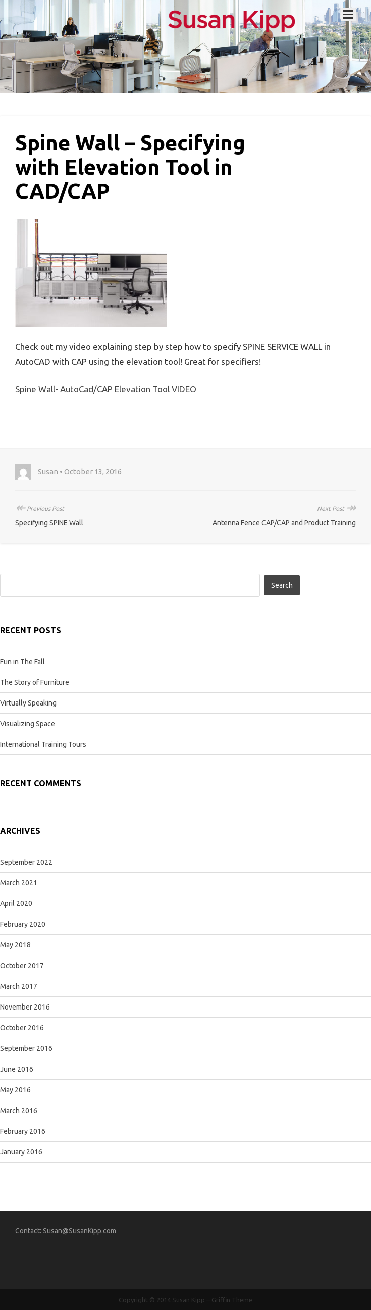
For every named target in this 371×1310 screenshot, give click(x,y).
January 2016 (21, 1152)
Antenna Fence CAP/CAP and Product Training (284, 523)
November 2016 (25, 1007)
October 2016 (22, 1028)
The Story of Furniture (34, 682)
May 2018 (15, 945)
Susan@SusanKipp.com (79, 1231)
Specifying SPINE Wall (49, 523)
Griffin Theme (231, 1299)
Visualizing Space (27, 724)
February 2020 (22, 924)
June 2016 (16, 1069)
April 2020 (16, 903)
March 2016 (18, 1110)
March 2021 (18, 883)
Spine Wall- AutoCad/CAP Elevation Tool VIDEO (105, 389)
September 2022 (26, 862)
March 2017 (18, 986)
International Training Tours (43, 744)
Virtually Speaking (28, 703)
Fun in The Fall (22, 662)
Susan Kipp (188, 1299)
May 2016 (15, 1090)
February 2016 (22, 1131)
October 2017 (22, 966)
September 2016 (26, 1048)
